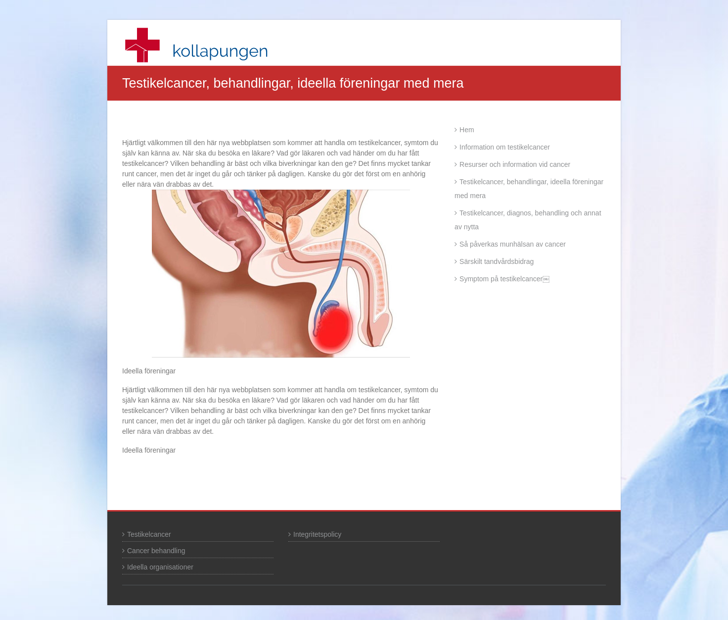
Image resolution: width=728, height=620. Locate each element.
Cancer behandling (156, 551)
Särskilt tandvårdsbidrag (496, 261)
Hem (466, 130)
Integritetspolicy (317, 534)
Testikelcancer (149, 534)
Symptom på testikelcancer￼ (504, 279)
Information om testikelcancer (504, 147)
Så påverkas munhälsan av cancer (512, 244)
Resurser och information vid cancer (514, 164)
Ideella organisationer (160, 567)
